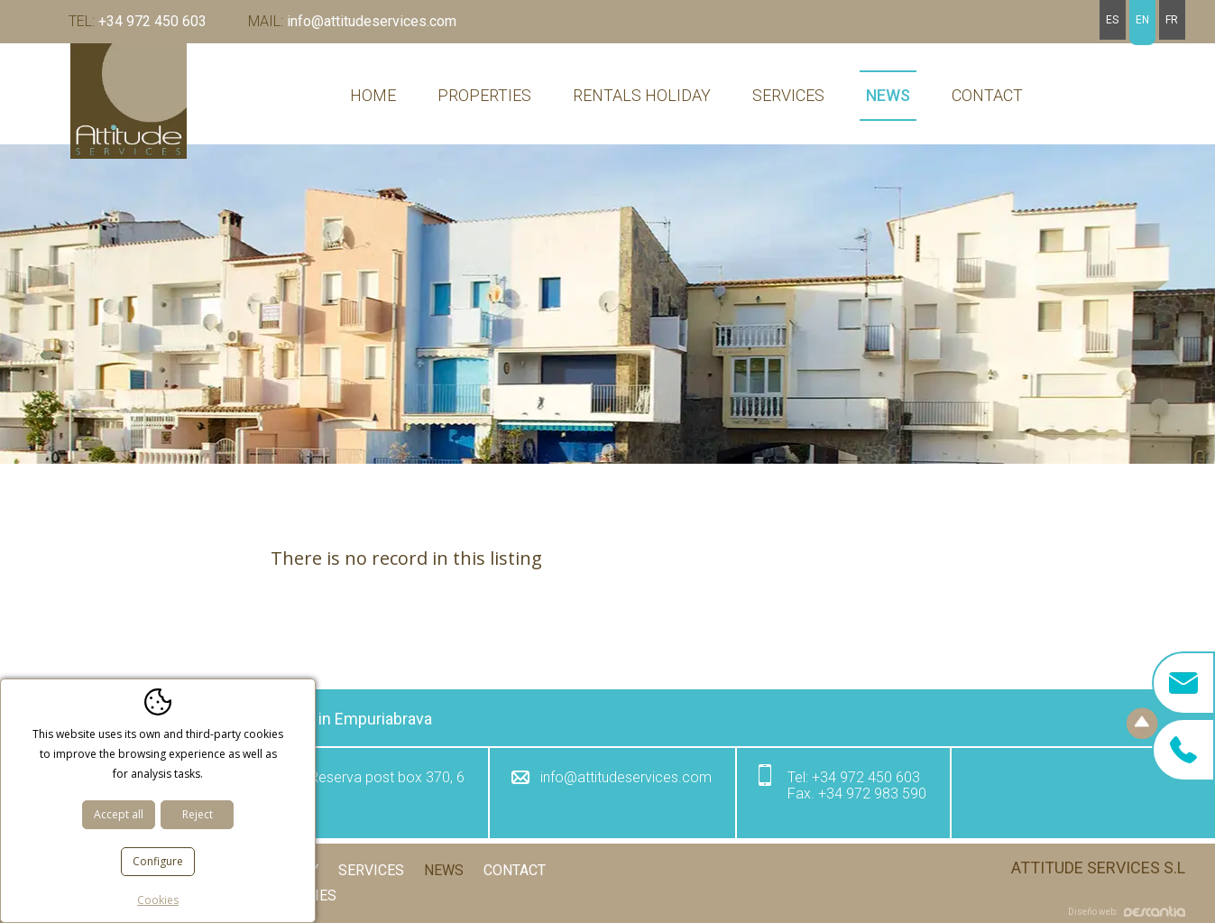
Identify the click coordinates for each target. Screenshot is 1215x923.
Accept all (118, 814)
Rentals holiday (642, 95)
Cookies (306, 895)
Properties (484, 95)
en (1142, 20)
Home (373, 95)
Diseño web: (1126, 912)
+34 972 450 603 (138, 21)
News (888, 95)
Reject (197, 814)
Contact (987, 95)
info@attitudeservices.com (352, 21)
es (1112, 20)
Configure (158, 861)
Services (788, 95)
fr (1171, 20)
